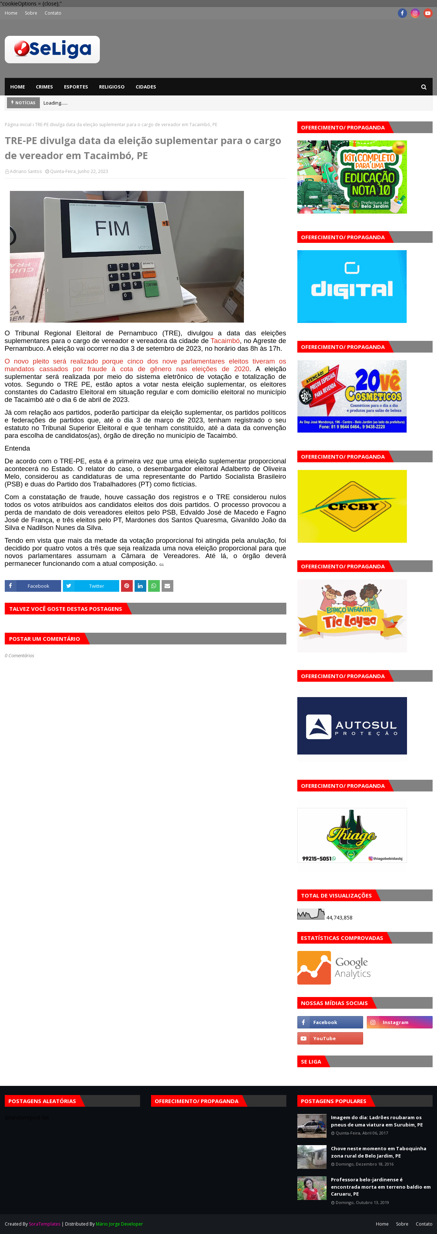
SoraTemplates (44, 1224)
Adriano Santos (26, 171)
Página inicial (18, 124)
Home (11, 13)
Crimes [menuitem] (44, 86)
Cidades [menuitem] (146, 86)
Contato (53, 13)
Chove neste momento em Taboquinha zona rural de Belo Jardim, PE (378, 1152)
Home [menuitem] (17, 86)
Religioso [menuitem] (112, 86)
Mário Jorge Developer (119, 1224)
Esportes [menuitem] (76, 86)
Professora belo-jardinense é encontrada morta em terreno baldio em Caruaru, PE (381, 1186)
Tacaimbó (225, 341)
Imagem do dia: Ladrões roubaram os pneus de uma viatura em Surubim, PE (377, 1121)
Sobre (31, 13)
